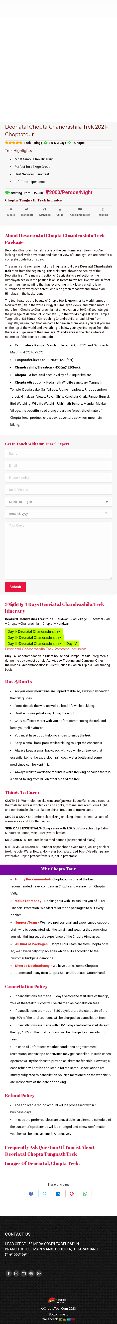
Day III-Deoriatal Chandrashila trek (34, 644)
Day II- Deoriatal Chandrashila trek (34, 637)
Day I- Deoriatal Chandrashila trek (34, 631)
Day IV (71, 644)
